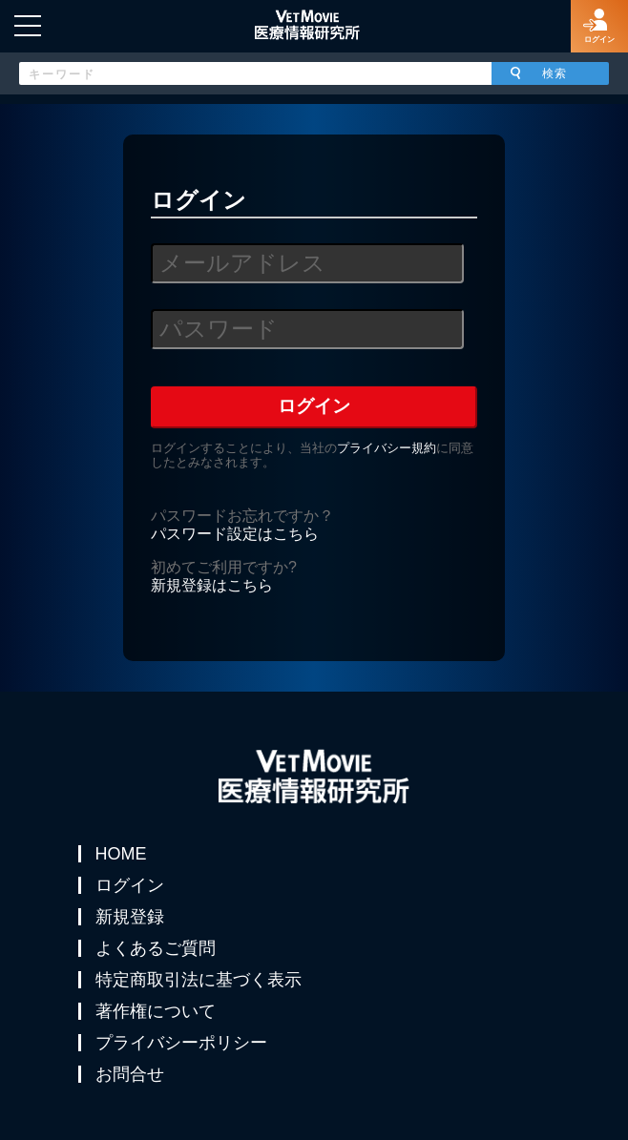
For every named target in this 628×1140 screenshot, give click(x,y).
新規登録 (129, 916)
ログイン (129, 885)
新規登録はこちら (212, 585)
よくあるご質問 (155, 948)
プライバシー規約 (386, 448)
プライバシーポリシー (181, 1042)
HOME (121, 853)
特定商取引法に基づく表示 (198, 979)
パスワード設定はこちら (235, 534)
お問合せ (129, 1074)
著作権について (155, 1011)
